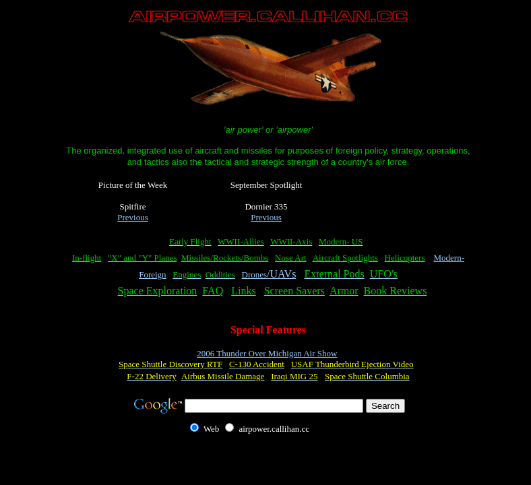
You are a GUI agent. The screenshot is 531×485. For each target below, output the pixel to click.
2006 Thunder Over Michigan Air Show (267, 353)
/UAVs (281, 274)
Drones (255, 274)
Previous (132, 217)
